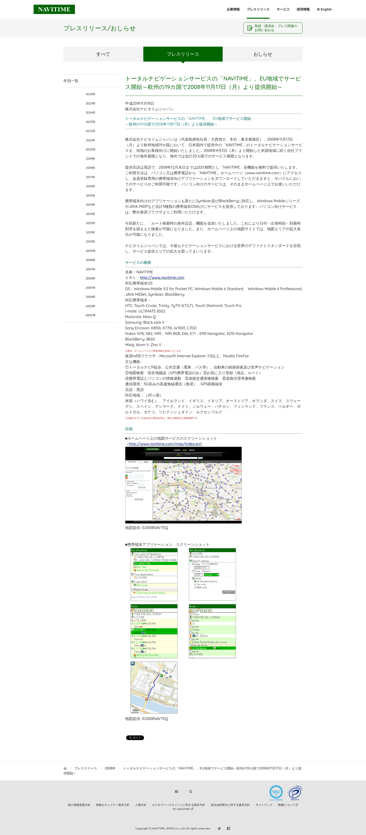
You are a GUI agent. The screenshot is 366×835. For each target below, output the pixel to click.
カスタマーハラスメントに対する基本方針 (178, 805)
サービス (283, 9)
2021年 (90, 140)
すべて (103, 54)
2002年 (90, 315)
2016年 (90, 186)
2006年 (91, 278)
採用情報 (303, 9)
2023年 (90, 122)
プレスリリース (258, 9)
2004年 (90, 297)
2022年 (91, 131)
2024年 (90, 112)
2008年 (91, 260)
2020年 (90, 149)
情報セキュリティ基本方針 (113, 805)
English (326, 9)
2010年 (90, 241)
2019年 (90, 158)
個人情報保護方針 (79, 805)
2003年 (91, 306)
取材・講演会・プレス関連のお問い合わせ (276, 28)
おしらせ (262, 54)
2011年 (90, 232)
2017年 (90, 177)
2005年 (90, 287)
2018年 (90, 168)
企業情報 (233, 9)
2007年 (90, 269)
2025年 (91, 103)
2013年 (90, 214)
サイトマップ (264, 805)
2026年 (90, 94)
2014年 (90, 204)
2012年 (90, 223)
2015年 (90, 195)
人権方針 (140, 805)
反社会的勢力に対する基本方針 (230, 805)
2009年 (90, 251)
